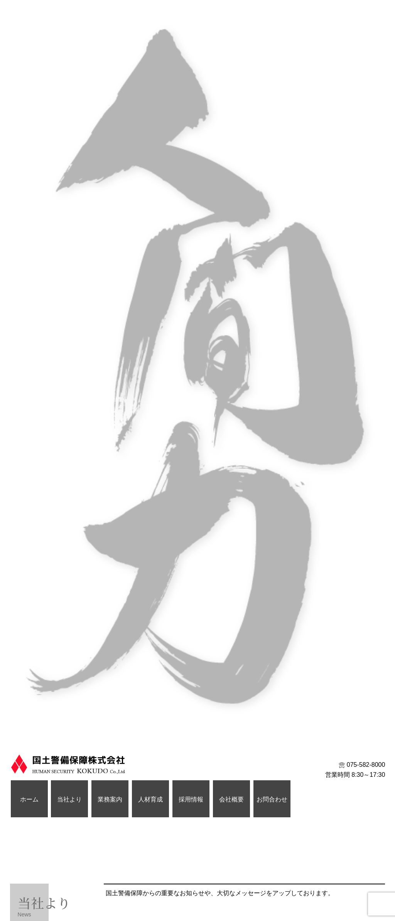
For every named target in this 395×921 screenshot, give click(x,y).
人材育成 (150, 799)
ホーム (29, 799)
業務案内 (110, 799)
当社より (69, 799)
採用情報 (191, 799)
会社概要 (231, 799)
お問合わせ (272, 799)
